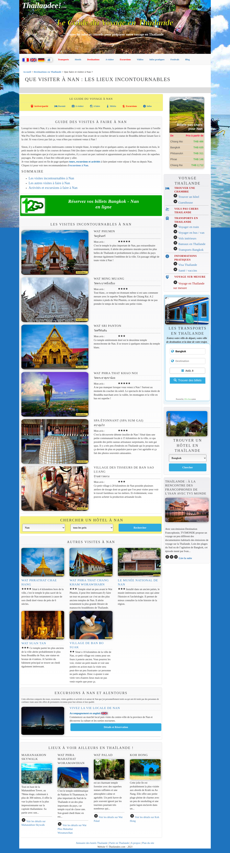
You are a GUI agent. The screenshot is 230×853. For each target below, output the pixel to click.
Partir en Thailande (119, 843)
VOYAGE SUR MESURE (190, 276)
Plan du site (148, 843)
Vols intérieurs (187, 238)
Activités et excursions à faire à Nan (53, 188)
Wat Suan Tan (33, 643)
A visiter (109, 59)
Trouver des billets (187, 380)
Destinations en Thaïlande (47, 71)
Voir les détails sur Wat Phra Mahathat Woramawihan (72, 829)
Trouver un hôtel (188, 197)
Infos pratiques (157, 59)
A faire (95, 106)
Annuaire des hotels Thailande (91, 843)
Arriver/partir (39, 106)
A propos (135, 843)
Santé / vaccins (187, 270)
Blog (187, 59)
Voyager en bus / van (191, 232)
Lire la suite (185, 558)
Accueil (27, 71)
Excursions (125, 59)
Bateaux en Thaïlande (192, 244)
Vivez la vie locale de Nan (95, 708)
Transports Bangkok (190, 249)
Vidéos (140, 59)
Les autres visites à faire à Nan (49, 183)
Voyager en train (188, 227)
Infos (147, 106)
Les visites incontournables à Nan (51, 178)
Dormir (60, 106)
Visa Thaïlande (187, 265)
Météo (111, 106)
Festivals (175, 59)
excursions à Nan (78, 165)
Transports (63, 59)
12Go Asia (187, 399)
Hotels (78, 59)
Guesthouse (185, 202)
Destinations (93, 59)
